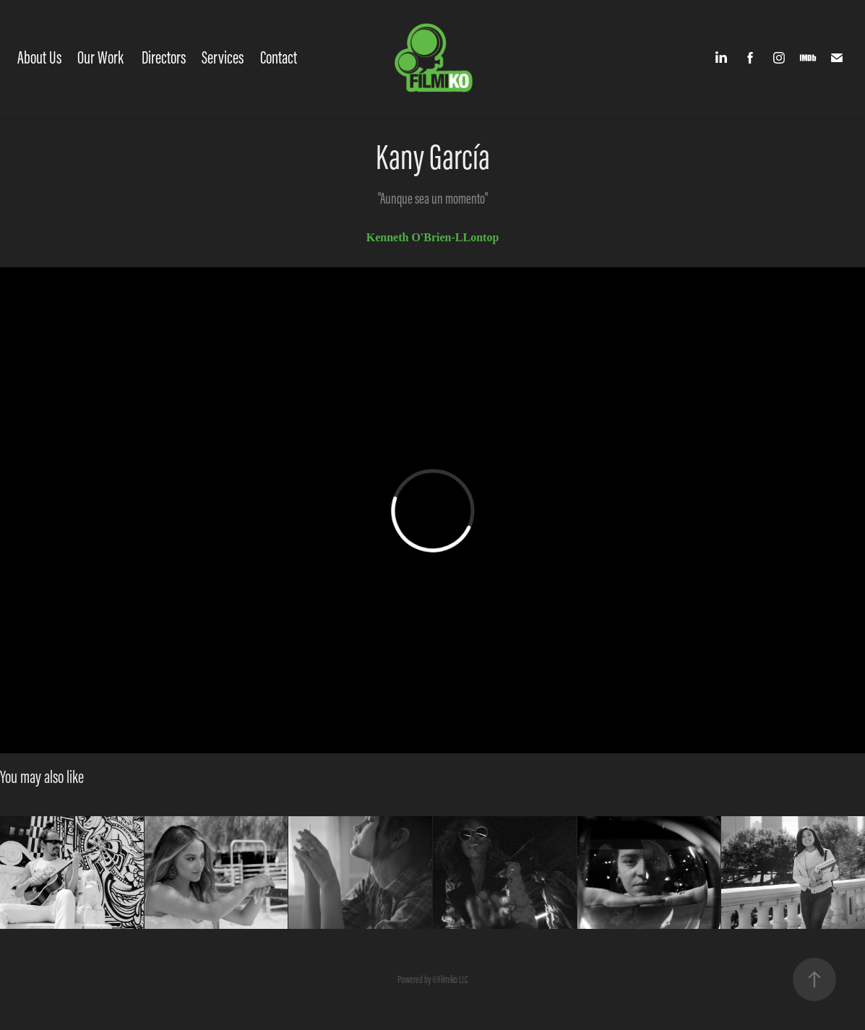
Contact (278, 57)
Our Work (100, 57)
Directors (164, 57)
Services (223, 57)
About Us (39, 57)
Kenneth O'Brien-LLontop (432, 237)
